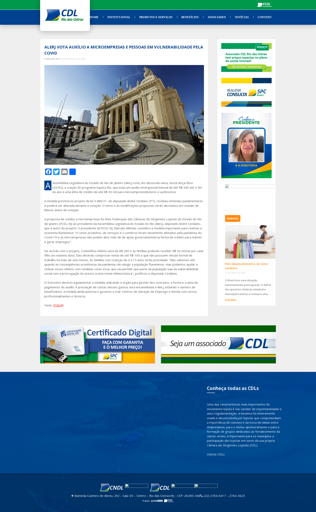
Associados (217, 17)
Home (94, 17)
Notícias (242, 17)
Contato (264, 17)
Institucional (118, 17)
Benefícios (190, 17)
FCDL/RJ (58, 305)
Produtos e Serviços (156, 17)
